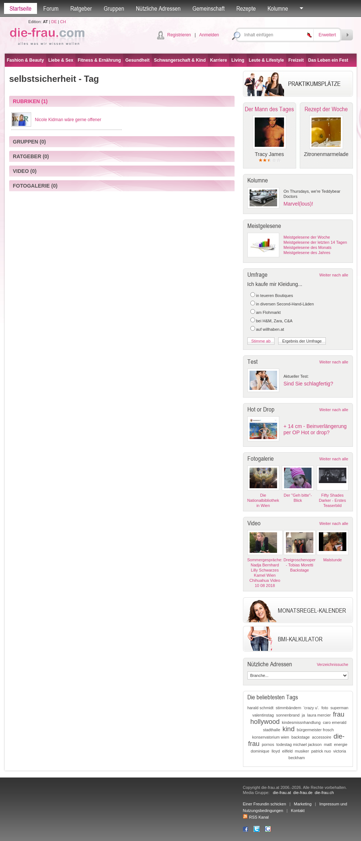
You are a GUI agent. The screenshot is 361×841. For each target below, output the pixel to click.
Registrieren (179, 34)
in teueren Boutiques (274, 295)
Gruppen (114, 8)
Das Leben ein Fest (328, 60)
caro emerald (334, 722)
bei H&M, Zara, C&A (274, 321)
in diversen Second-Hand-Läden (285, 304)
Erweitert (327, 34)
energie (340, 744)
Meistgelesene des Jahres (307, 252)
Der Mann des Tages (269, 109)
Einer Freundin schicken (264, 804)
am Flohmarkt (268, 312)
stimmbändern (288, 708)
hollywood (265, 721)
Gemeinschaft (208, 8)
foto (324, 708)
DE (54, 21)
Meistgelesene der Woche (307, 237)
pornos (268, 744)
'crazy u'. (311, 708)
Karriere (218, 60)
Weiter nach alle (333, 275)
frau (339, 714)
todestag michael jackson (299, 744)
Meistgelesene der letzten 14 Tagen (315, 242)
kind (289, 729)
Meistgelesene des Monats (308, 247)
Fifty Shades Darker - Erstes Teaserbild (332, 500)
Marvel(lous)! (298, 204)
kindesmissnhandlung (301, 722)
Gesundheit (137, 60)
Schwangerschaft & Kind (180, 60)
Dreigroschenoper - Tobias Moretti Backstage (300, 565)
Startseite (21, 8)
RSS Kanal (256, 817)
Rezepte (246, 8)
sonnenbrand (287, 715)
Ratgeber (81, 8)
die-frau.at (282, 792)
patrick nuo (321, 751)
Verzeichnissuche (332, 664)
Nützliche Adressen (158, 8)
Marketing (303, 804)
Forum (51, 8)
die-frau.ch (324, 792)
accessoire (321, 737)
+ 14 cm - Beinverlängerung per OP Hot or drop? (315, 429)
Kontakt (298, 810)
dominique (260, 751)
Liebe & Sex (60, 60)
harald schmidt (260, 708)
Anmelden (209, 34)
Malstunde (332, 560)
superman (339, 708)
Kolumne (278, 8)
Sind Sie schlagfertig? (308, 384)
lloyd (276, 751)
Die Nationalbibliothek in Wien (263, 500)
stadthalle (271, 730)
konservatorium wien (270, 737)
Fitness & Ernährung (99, 60)
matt (328, 744)
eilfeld (287, 751)
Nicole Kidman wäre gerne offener (68, 119)
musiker (302, 751)
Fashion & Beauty (25, 60)
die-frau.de (303, 792)
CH (63, 21)
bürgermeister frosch (315, 730)
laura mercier (319, 715)
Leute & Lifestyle (266, 60)
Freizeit (296, 60)
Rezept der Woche (326, 109)
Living (237, 60)
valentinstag (263, 715)
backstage (300, 737)
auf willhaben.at (270, 329)
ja (303, 715)
